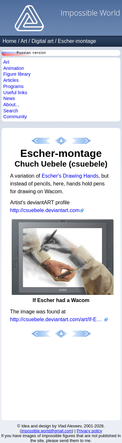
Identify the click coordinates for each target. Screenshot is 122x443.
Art (23, 41)
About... (11, 104)
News (9, 98)
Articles (11, 80)
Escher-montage (77, 41)
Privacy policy (89, 430)
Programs (13, 86)
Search (10, 110)
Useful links (15, 92)
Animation (13, 68)
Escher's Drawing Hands (70, 176)
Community (15, 116)
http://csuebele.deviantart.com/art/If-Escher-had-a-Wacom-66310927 (59, 319)
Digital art (43, 41)
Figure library (17, 74)
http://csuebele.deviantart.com (44, 210)
